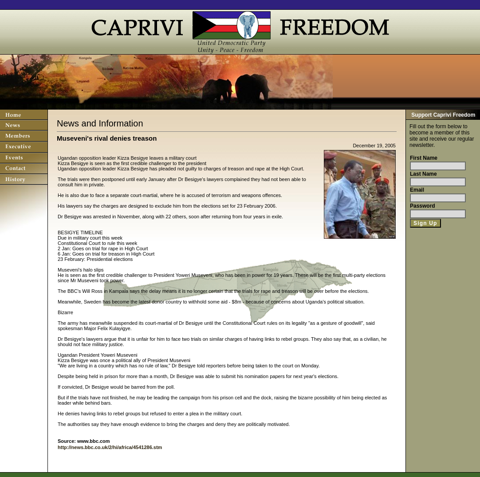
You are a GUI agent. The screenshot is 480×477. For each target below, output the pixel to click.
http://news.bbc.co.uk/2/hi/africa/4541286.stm (110, 447)
